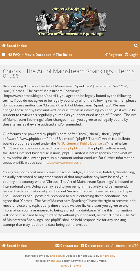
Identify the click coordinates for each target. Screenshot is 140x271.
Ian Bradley (107, 256)
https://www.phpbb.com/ (62, 162)
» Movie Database (36, 54)
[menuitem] (136, 46)
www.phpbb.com (73, 148)
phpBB (54, 261)
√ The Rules (62, 54)
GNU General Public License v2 (82, 143)
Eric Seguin (57, 256)
